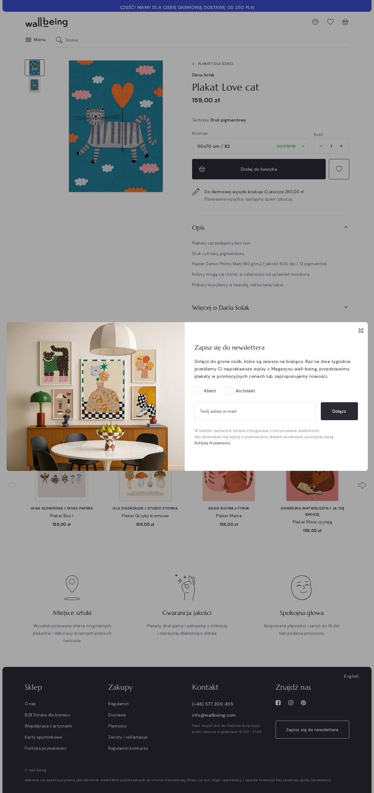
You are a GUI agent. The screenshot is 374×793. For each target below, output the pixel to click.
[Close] (361, 330)
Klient (210, 391)
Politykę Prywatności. (213, 443)
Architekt (245, 391)
